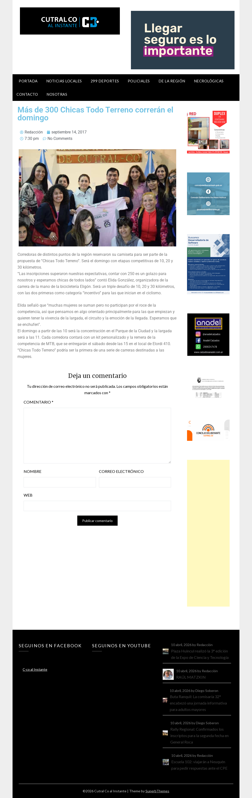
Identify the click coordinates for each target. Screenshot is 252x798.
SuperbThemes (157, 791)
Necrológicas (209, 81)
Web (28, 495)
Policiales (139, 81)
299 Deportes (105, 81)
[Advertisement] (208, 533)
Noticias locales (64, 81)
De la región (171, 81)
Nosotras (57, 94)
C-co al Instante (35, 669)
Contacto (27, 94)
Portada (28, 81)
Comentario (38, 402)
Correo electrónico (121, 471)
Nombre (32, 471)
